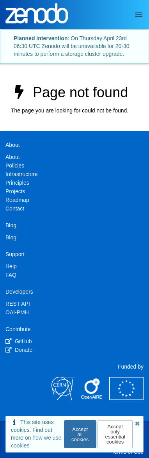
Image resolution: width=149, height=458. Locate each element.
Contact (14, 208)
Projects (15, 191)
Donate (18, 350)
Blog (10, 237)
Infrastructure (21, 174)
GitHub (18, 341)
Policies (14, 165)
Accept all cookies (80, 434)
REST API (17, 304)
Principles (17, 183)
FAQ (10, 275)
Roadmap (17, 200)
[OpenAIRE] (92, 398)
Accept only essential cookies (115, 434)
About (12, 157)
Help (11, 266)
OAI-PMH (17, 312)
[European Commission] (126, 398)
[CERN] (63, 398)
